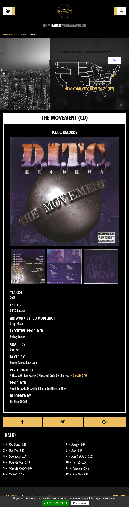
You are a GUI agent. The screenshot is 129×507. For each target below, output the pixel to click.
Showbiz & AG (80, 375)
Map (74, 26)
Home (47, 26)
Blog (82, 26)
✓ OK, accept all (55, 503)
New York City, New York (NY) (89, 89)
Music (57, 26)
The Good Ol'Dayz (10, 34)
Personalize (80, 503)
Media (66, 26)
